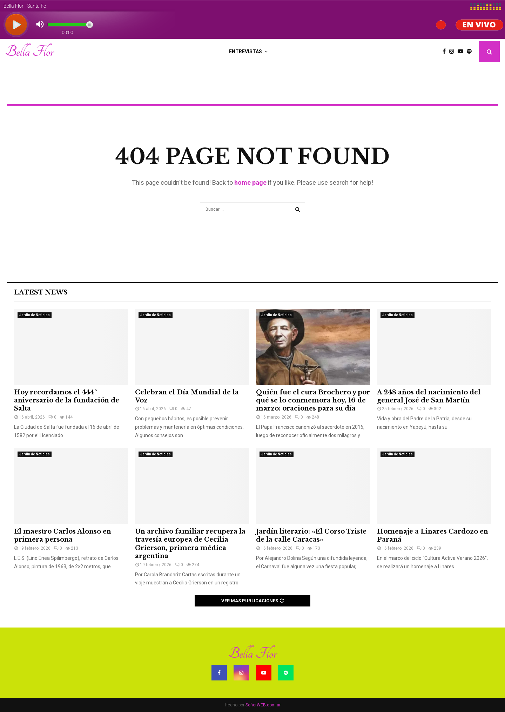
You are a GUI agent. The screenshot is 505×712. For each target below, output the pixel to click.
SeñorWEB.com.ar (263, 705)
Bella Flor (29, 51)
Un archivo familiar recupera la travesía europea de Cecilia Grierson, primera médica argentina (190, 544)
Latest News (41, 292)
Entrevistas (245, 51)
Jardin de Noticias (34, 315)
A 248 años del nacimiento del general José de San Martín (428, 396)
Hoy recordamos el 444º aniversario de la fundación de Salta (66, 400)
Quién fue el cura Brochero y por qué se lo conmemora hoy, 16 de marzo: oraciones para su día (313, 400)
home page (250, 182)
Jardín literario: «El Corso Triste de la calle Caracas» (311, 535)
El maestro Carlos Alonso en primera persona (62, 535)
